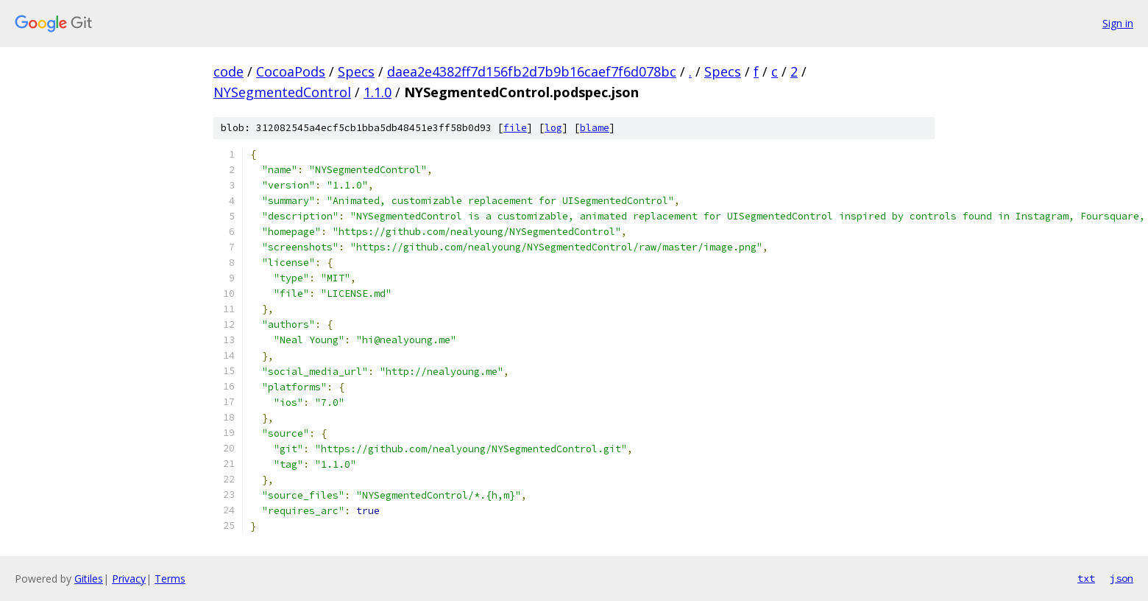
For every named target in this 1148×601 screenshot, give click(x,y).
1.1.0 (377, 92)
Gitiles (88, 579)
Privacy (129, 579)
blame (594, 128)
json (1121, 578)
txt (1086, 578)
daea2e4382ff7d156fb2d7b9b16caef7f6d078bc (531, 71)
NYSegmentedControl (282, 92)
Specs (356, 71)
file (515, 128)
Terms (170, 579)
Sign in (1117, 23)
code (228, 71)
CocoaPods (290, 71)
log (553, 128)
